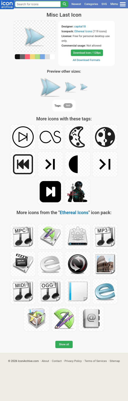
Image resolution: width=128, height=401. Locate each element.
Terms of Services (95, 361)
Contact (57, 361)
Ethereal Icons (83, 31)
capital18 (80, 26)
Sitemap (115, 361)
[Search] (64, 4)
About (45, 361)
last (68, 105)
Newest (76, 4)
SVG (104, 4)
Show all (64, 344)
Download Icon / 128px (86, 52)
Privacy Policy (73, 361)
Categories (91, 4)
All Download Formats (86, 60)
